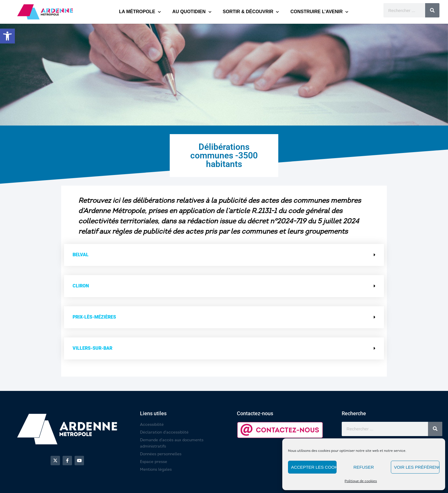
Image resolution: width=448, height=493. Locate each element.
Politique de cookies (361, 481)
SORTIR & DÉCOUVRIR (251, 11)
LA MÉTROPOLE (140, 11)
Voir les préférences (416, 467)
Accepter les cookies (314, 467)
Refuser (363, 467)
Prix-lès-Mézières (94, 317)
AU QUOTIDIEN (191, 11)
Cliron (81, 286)
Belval (81, 254)
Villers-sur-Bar (92, 348)
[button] (7, 36)
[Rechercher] (432, 10)
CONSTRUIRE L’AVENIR (319, 11)
